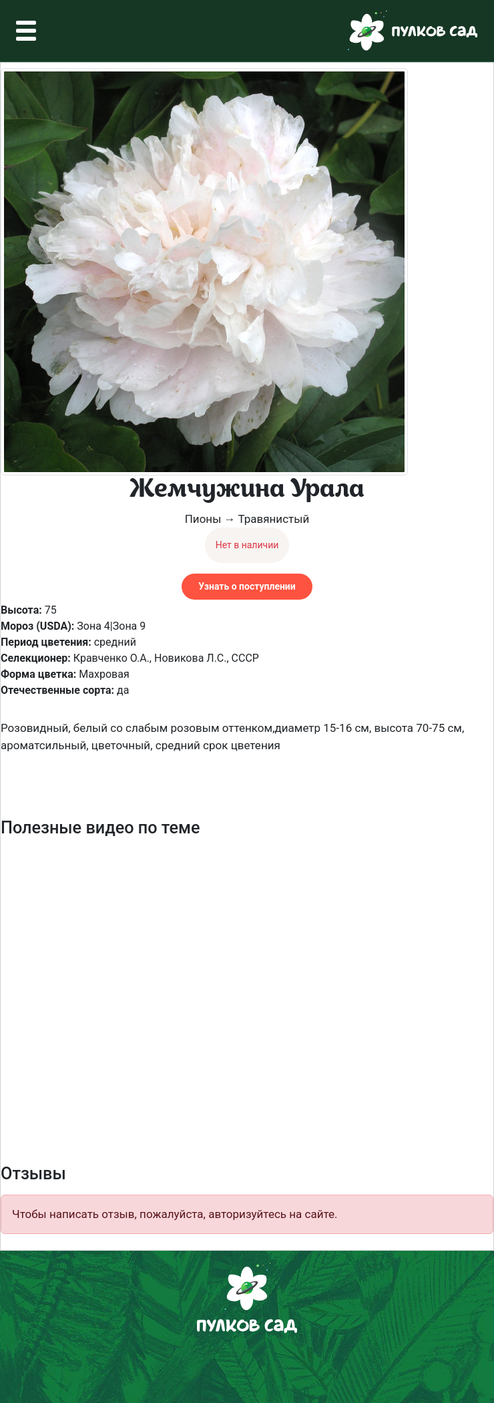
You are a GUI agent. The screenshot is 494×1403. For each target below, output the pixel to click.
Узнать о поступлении (246, 586)
